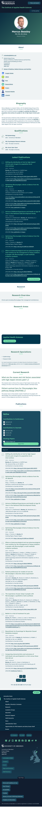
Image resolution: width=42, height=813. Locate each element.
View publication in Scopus (18, 207)
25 (16, 684)
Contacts (5, 761)
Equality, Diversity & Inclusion (13, 704)
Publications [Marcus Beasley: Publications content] (21, 404)
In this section (35, 11)
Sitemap (29, 735)
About (7, 701)
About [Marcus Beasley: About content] (21, 47)
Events (7, 729)
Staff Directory (6, 771)
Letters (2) (8, 435)
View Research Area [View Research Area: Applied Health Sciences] (9, 341)
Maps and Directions (8, 768)
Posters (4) (8, 424)
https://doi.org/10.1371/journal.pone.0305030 (26, 585)
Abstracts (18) (8, 430)
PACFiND (35, 119)
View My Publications (33, 279)
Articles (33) (8, 433)
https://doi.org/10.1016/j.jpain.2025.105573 (25, 176)
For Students (14, 735)
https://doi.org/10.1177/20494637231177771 (25, 668)
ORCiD (7, 77)
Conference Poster (16, 671)
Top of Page (21, 777)
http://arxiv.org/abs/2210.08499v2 (20, 643)
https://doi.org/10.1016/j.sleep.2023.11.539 (25, 609)
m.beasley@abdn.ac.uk (10, 55)
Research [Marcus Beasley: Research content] (21, 287)
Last (24, 680)
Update (36, 692)
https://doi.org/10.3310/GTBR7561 (23, 271)
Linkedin (7, 95)
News (6, 721)
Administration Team (10, 723)
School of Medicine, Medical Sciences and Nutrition (17, 69)
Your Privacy (6, 786)
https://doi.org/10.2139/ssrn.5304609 (24, 246)
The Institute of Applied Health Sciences (17, 7)
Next (19, 680)
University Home (8, 696)
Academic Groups (10, 710)
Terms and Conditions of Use (10, 783)
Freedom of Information (9, 800)
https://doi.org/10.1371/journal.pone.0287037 (26, 646)
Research (7, 707)
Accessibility (6, 789)
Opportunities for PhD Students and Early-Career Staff (20, 726)
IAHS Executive (9, 718)
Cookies (5, 793)
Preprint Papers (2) (10, 441)
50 (19, 684)
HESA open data (12, 364)
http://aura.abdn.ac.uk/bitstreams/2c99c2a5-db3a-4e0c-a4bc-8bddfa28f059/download (22, 275)
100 (21, 684)
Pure (6, 80)
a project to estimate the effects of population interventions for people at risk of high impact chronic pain (21, 112)
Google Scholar (9, 73)
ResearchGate (9, 84)
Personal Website (10, 91)
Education (8, 712)
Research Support (10, 715)
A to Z (4, 765)
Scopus (7, 88)
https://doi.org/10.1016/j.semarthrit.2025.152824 (27, 201)
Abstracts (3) (8, 422)
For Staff (22, 735)
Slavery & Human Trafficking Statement (13, 796)
